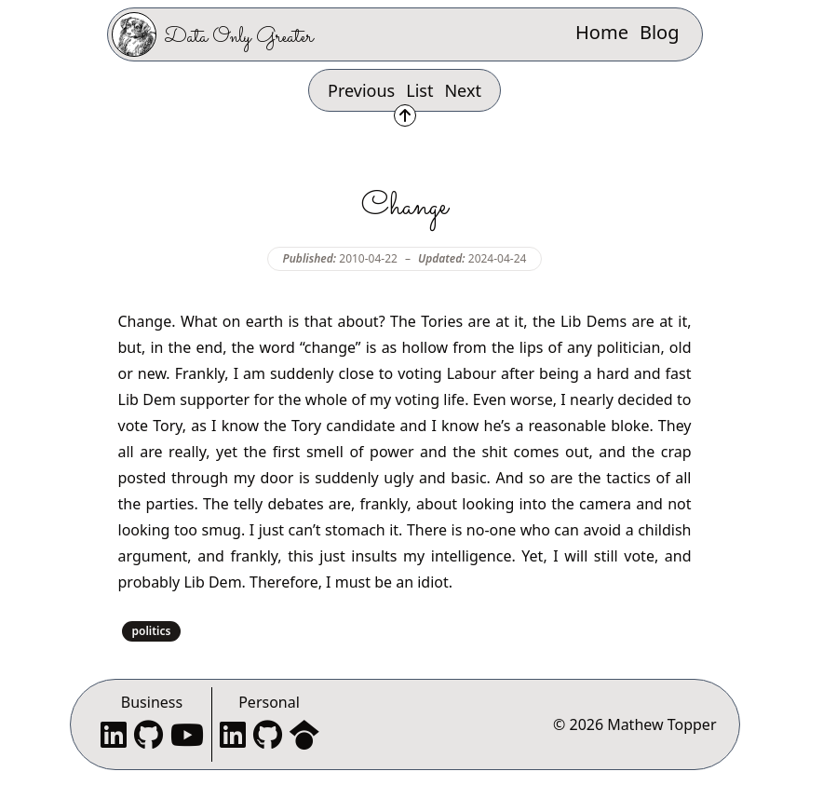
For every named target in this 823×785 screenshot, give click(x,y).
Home (601, 32)
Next (462, 90)
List (419, 90)
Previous (361, 90)
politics (151, 631)
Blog (660, 32)
